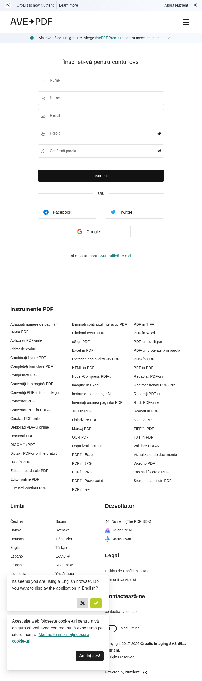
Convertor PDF (22, 401)
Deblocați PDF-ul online (29, 427)
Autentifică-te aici (115, 255)
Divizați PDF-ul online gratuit (33, 453)
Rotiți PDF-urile (146, 402)
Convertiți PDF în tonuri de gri (34, 392)
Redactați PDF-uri (148, 376)
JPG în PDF (82, 411)
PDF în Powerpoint (87, 481)
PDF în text (81, 489)
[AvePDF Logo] (31, 21)
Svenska (62, 530)
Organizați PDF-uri (87, 446)
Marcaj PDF (82, 428)
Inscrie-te (101, 175)
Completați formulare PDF (31, 366)
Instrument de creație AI (91, 394)
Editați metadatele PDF (29, 471)
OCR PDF (80, 437)
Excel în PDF (83, 350)
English (16, 547)
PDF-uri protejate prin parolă (157, 350)
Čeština (16, 521)
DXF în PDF (20, 462)
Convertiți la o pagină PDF (31, 384)
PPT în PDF (143, 368)
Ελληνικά (62, 556)
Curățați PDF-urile (25, 418)
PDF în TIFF (144, 324)
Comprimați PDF (23, 375)
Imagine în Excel (85, 385)
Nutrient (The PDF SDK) (128, 521)
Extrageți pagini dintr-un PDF (95, 359)
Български (64, 565)
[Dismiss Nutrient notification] (195, 5)
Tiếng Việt (63, 539)
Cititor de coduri (23, 349)
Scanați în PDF (146, 411)
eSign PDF (81, 342)
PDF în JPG (82, 463)
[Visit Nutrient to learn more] (8, 5)
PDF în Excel (83, 455)
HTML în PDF (83, 368)
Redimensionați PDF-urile (155, 385)
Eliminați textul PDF (88, 333)
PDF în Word (144, 333)
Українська (64, 573)
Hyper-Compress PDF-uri (93, 376)
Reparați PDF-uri (147, 394)
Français (17, 565)
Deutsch (17, 539)
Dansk (15, 530)
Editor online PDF (24, 479)
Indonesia (18, 573)
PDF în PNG (82, 472)
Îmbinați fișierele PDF (151, 472)
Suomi (60, 521)
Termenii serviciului (120, 580)
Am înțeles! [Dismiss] (89, 656)
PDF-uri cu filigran (148, 342)
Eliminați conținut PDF (28, 488)
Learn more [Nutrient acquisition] (68, 5)
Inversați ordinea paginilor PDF (97, 402)
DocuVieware (119, 539)
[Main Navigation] (186, 21)
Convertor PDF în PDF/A (30, 410)
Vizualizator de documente (155, 455)
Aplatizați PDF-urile (26, 340)
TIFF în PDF (144, 428)
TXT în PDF (143, 437)
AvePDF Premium (109, 38)
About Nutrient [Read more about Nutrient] (176, 5)
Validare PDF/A (146, 446)
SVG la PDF (144, 420)
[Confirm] (96, 603)
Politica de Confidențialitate (127, 571)
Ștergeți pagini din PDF (152, 481)
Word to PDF (144, 463)
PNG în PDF (144, 359)
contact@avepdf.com (122, 611)
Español (17, 556)
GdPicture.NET (120, 530)
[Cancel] (82, 603)
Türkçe (61, 547)
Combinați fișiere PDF (28, 358)
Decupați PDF (21, 436)
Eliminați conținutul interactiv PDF (99, 324)
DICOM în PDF (22, 445)
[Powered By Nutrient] (148, 672)
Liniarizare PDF (84, 420)
